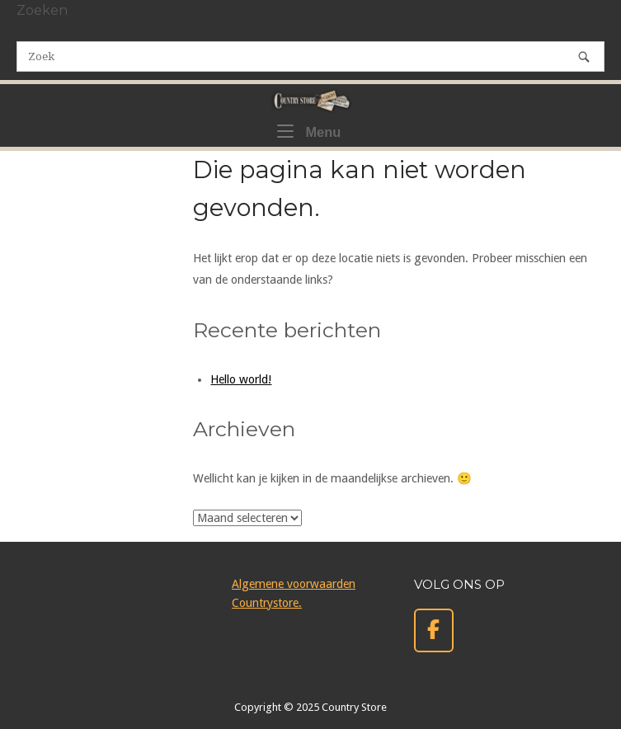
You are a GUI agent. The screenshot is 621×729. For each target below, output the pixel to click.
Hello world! (240, 379)
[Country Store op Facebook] (434, 630)
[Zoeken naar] (310, 56)
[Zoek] (584, 56)
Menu (309, 130)
